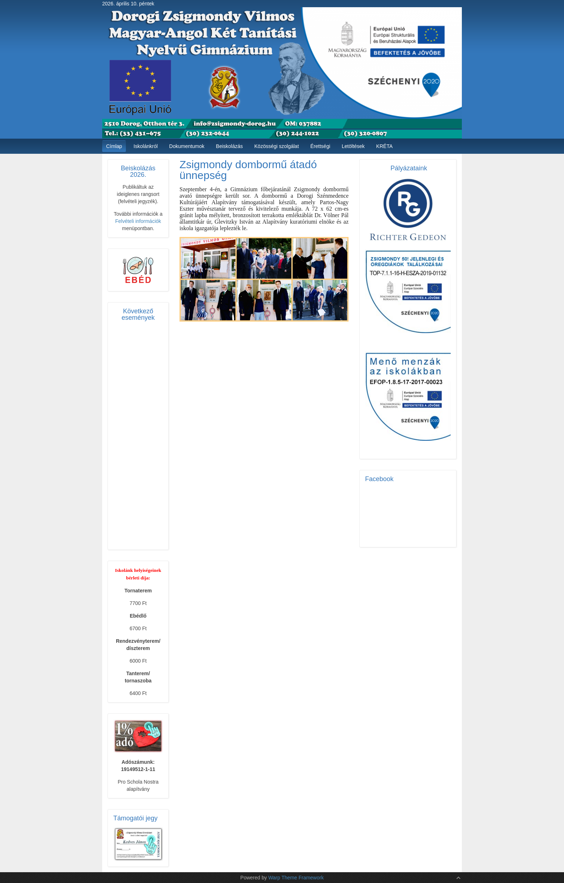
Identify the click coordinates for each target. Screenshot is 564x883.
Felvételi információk (138, 221)
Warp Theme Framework (296, 877)
